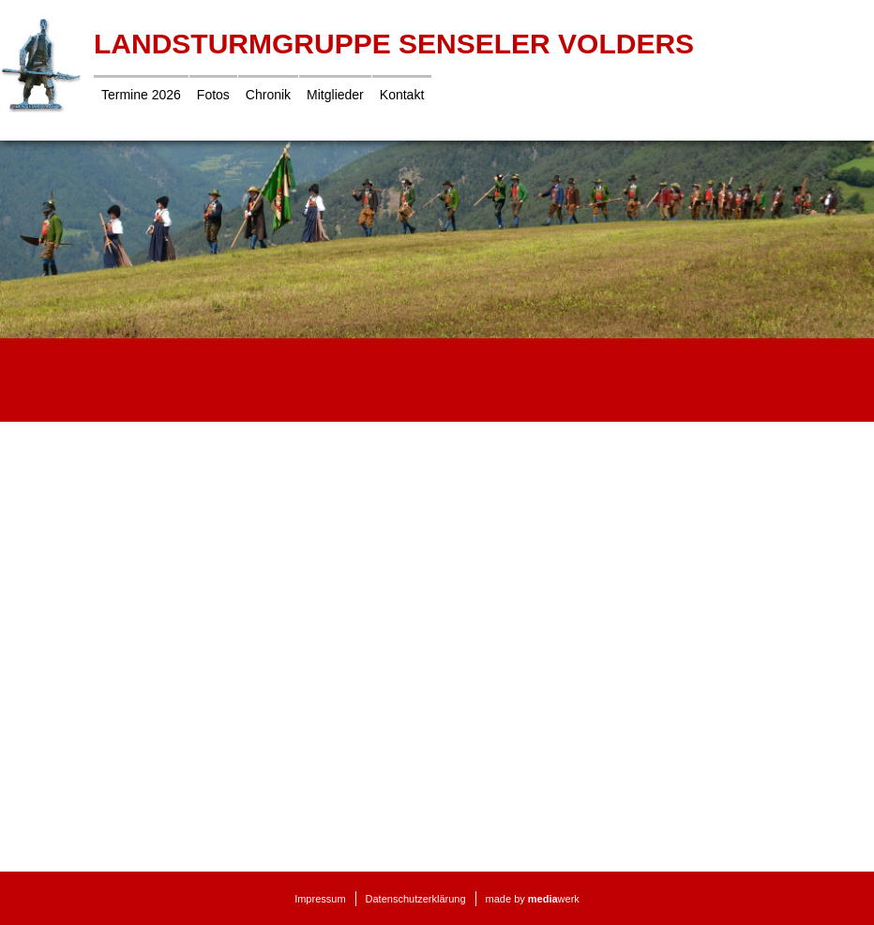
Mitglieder (335, 94)
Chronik (268, 94)
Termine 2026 (141, 94)
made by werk (533, 898)
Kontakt (402, 94)
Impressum (319, 898)
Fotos (213, 94)
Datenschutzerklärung (416, 898)
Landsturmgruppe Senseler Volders (394, 43)
